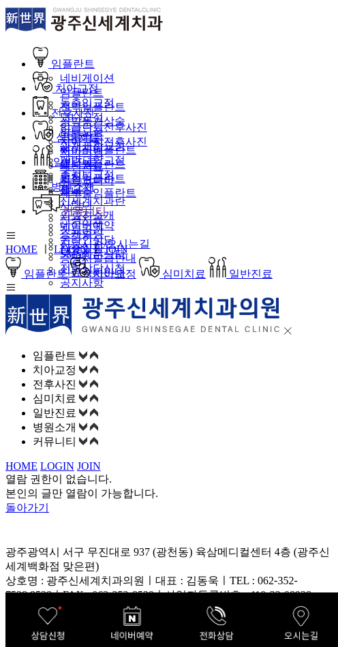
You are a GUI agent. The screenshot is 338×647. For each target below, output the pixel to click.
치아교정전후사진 (103, 141)
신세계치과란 (92, 201)
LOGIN (71, 249)
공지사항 (82, 282)
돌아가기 (27, 507)
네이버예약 (87, 225)
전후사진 (64, 113)
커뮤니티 (69, 211)
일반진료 (65, 162)
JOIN (116, 249)
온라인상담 (87, 239)
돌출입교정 (87, 102)
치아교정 (66, 88)
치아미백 (82, 151)
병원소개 (64, 186)
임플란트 (64, 64)
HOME (21, 249)
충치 (71, 176)
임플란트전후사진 (103, 127)
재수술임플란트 (98, 192)
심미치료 (66, 137)
